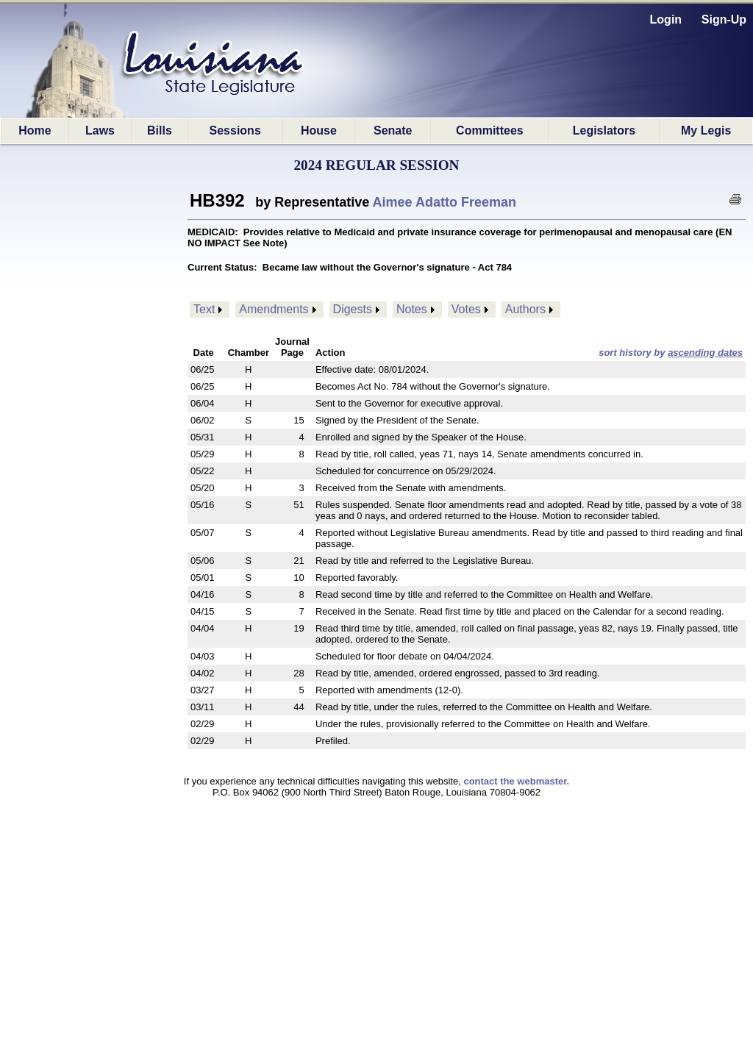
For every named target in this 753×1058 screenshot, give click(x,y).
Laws (100, 130)
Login (666, 19)
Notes (411, 309)
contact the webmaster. (516, 781)
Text (204, 309)
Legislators (604, 130)
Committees (490, 130)
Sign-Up (724, 19)
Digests (352, 309)
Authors (525, 309)
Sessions (235, 130)
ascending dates (705, 352)
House (319, 130)
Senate (393, 130)
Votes (466, 309)
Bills (159, 130)
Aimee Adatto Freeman (444, 202)
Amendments (273, 309)
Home (34, 130)
